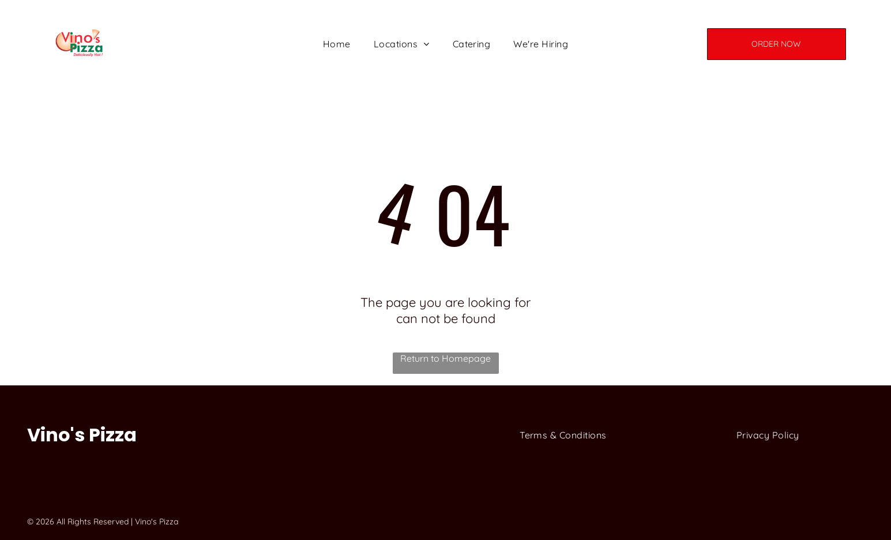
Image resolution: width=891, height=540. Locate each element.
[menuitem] (336, 43)
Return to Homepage (445, 358)
